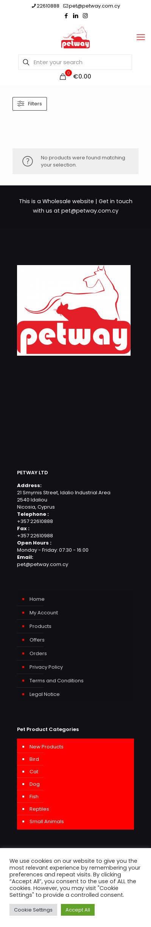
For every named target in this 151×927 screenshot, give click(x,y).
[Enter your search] (75, 62)
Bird (34, 759)
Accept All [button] (77, 909)
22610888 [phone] (48, 5)
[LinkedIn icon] (76, 16)
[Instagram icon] (85, 16)
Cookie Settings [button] (33, 909)
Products (40, 626)
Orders (38, 653)
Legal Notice (45, 694)
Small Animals (47, 821)
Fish (34, 796)
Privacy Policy (46, 667)
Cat (34, 771)
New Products (47, 746)
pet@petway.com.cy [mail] (94, 5)
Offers (37, 639)
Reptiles (39, 809)
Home (37, 599)
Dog (35, 784)
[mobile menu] (140, 37)
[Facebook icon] (66, 16)
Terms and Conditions (57, 680)
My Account (44, 612)
